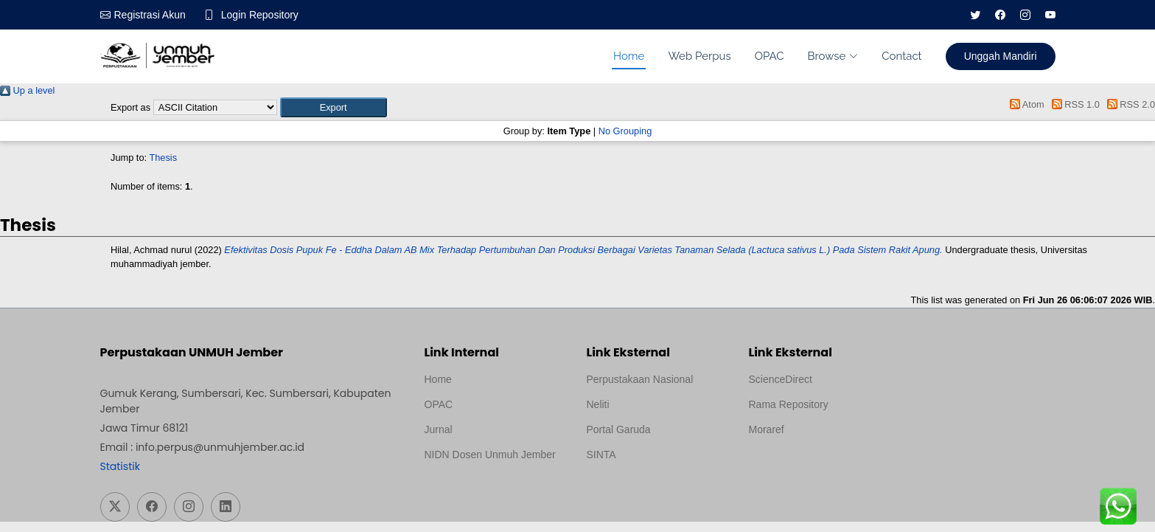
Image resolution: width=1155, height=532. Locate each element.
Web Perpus (699, 56)
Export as (130, 107)
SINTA (601, 454)
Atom (1024, 104)
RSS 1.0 (1073, 104)
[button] (333, 107)
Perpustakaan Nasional (640, 379)
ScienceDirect (780, 379)
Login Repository (260, 15)
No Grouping (625, 131)
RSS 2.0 (1128, 104)
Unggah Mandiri (1000, 56)
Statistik (120, 466)
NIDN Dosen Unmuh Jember (490, 454)
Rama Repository (788, 404)
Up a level (27, 90)
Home (628, 56)
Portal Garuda (619, 429)
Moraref (766, 429)
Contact (901, 56)
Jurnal (439, 429)
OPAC (769, 56)
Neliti (598, 404)
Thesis (163, 157)
